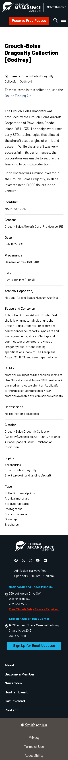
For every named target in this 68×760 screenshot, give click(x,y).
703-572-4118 (17, 635)
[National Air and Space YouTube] (38, 560)
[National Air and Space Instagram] (31, 560)
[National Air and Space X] (24, 560)
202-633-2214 (18, 604)
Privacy (34, 737)
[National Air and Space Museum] (21, 7)
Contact (11, 710)
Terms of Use (34, 746)
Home (13, 76)
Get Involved (15, 701)
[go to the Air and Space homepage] (34, 547)
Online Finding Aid (18, 96)
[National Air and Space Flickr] (45, 560)
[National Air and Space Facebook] (16, 560)
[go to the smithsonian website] (56, 7)
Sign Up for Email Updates (34, 645)
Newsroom (13, 683)
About (10, 665)
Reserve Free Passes (29, 20)
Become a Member (20, 674)
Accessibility (34, 755)
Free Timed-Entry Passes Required (34, 609)
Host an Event (16, 692)
